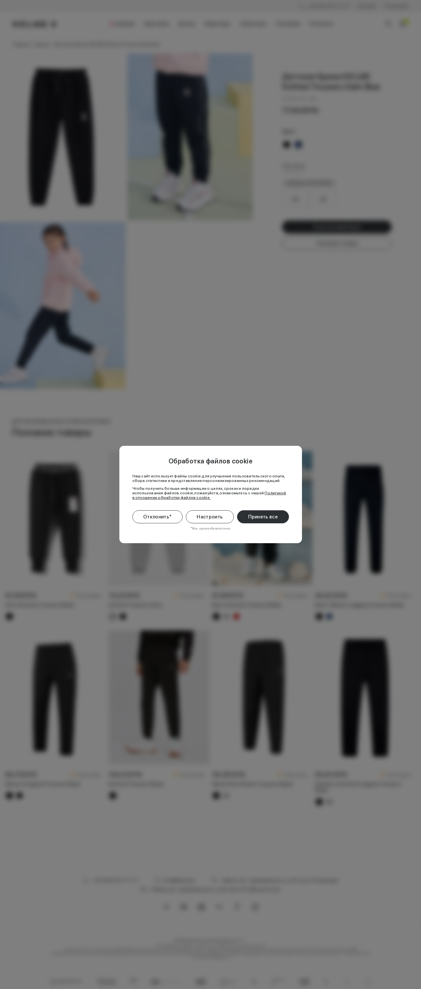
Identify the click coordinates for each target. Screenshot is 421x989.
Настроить (210, 517)
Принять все (263, 517)
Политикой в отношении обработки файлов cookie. (209, 495)
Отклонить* (157, 517)
